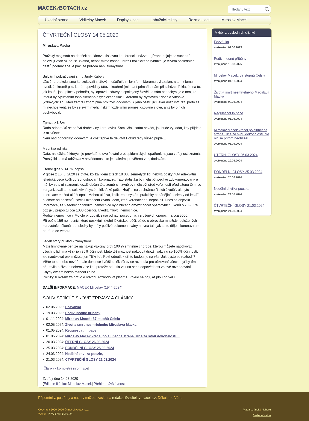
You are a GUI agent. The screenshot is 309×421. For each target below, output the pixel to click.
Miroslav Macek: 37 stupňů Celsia (92, 319)
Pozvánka (73, 307)
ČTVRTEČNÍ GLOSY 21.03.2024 (90, 359)
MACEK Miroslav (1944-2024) (100, 287)
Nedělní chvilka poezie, (84, 354)
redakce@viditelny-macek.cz (134, 398)
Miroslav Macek (80, 384)
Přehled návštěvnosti (110, 384)
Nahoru (266, 409)
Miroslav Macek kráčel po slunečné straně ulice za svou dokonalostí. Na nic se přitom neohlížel (241, 134)
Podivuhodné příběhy (82, 313)
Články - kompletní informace (66, 368)
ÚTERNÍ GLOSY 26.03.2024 (87, 342)
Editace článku (55, 384)
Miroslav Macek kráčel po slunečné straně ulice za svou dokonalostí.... (122, 336)
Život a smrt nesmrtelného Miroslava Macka (100, 324)
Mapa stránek (251, 409)
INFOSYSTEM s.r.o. (60, 413)
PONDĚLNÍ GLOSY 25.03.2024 (89, 348)
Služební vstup (262, 415)
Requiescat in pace (80, 330)
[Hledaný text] (245, 9)
